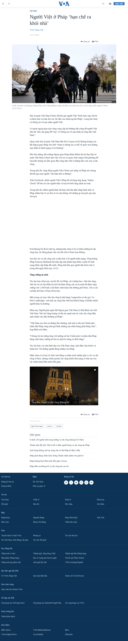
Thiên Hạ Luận (71, 522)
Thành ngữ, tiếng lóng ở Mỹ (44, 553)
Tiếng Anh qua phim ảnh (11, 562)
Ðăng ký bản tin (7, 481)
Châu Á (36, 499)
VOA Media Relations (42, 630)
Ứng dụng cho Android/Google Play (47, 603)
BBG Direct (6, 630)
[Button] (85, 41)
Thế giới (4, 504)
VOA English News (9, 634)
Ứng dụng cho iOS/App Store (12, 603)
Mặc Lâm (5, 522)
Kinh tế (68, 499)
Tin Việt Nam (38, 481)
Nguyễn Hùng (38, 517)
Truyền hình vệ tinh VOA (11, 535)
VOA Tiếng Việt (36, 30)
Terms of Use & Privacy (74, 576)
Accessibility (38, 634)
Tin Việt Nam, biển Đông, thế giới (14, 540)
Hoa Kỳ (36, 504)
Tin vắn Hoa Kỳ (71, 535)
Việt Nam (33, 11)
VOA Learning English (74, 562)
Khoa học (100, 499)
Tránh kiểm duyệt (8, 616)
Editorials (69, 634)
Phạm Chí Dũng (39, 522)
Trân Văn (100, 517)
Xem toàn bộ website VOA (11, 589)
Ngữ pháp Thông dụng (10, 558)
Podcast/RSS (6, 486)
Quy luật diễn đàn (40, 576)
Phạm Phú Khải (71, 517)
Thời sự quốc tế (39, 486)
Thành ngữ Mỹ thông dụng (75, 553)
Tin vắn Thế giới (39, 540)
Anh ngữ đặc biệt (40, 562)
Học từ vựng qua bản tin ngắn (45, 558)
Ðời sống (68, 504)
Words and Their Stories (74, 558)
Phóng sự (36, 535)
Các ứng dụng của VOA (74, 603)
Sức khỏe (100, 504)
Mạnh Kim (5, 517)
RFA (67, 630)
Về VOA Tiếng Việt (9, 576)
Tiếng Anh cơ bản (8, 553)
